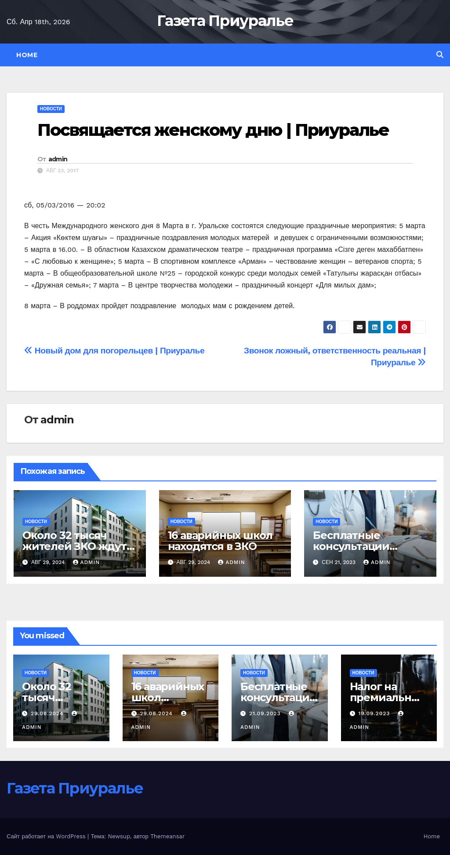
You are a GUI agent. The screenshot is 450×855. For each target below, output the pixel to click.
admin (58, 159)
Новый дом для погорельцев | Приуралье (114, 351)
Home (26, 55)
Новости (51, 108)
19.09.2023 (375, 713)
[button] (439, 55)
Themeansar (167, 836)
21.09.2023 (266, 713)
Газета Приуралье (225, 20)
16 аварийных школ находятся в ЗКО (220, 541)
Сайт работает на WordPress (47, 836)
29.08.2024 (48, 713)
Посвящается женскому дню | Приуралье (213, 130)
